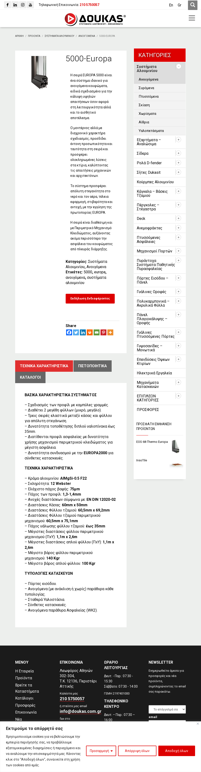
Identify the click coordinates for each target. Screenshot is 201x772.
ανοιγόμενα (75, 277)
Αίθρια (144, 122)
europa (99, 272)
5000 (88, 272)
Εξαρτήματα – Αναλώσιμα (149, 142)
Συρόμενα (146, 88)
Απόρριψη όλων (137, 751)
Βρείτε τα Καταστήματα (27, 688)
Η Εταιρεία (24, 671)
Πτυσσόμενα (149, 96)
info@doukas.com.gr (80, 711)
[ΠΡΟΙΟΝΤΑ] (34, 36)
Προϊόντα (23, 678)
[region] (100, 746)
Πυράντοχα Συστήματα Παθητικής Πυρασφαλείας (156, 264)
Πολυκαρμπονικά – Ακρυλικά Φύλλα (153, 303)
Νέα (18, 719)
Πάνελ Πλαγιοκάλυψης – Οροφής (152, 319)
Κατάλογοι (24, 698)
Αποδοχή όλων (176, 751)
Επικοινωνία (26, 712)
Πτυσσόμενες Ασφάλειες (148, 239)
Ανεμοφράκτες (149, 228)
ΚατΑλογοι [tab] (30, 377)
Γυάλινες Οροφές (151, 292)
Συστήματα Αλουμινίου (147, 68)
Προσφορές (25, 705)
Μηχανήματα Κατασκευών (148, 384)
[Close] (198, 724)
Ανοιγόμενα (96, 267)
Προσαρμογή (99, 751)
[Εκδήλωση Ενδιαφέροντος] (90, 299)
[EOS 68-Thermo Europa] (159, 441)
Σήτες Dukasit (148, 172)
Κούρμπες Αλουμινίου (155, 182)
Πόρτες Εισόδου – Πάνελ (152, 280)
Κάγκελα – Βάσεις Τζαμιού (152, 193)
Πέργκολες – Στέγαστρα (148, 207)
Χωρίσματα (147, 113)
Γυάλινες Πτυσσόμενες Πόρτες (156, 334)
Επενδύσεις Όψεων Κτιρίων (153, 361)
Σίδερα (142, 153)
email (153, 717)
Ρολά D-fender (149, 163)
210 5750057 (72, 698)
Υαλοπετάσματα (151, 131)
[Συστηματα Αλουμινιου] (59, 36)
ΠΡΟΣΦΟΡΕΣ (148, 409)
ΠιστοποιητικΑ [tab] (92, 366)
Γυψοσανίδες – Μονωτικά (149, 348)
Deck (141, 218)
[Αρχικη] (19, 36)
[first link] (192, 5)
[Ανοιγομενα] (86, 36)
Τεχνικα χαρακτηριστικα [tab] (44, 366)
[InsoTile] (159, 460)
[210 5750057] (89, 5)
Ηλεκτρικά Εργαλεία (154, 373)
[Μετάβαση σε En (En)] (171, 5)
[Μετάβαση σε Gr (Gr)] (179, 5)
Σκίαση (144, 105)
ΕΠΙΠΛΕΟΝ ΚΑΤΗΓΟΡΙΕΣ (148, 398)
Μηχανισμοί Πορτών (154, 251)
